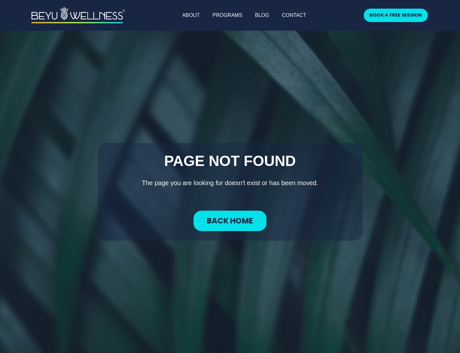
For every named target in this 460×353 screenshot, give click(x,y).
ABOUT (191, 15)
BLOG (262, 15)
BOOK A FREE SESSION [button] (395, 15)
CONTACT (294, 15)
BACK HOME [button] (230, 220)
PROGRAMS (227, 15)
